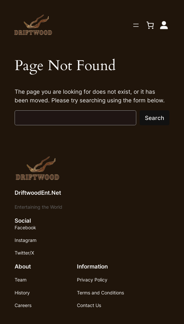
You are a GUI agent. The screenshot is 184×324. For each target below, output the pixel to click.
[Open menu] (136, 25)
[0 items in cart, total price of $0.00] (150, 25)
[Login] (164, 25)
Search (154, 118)
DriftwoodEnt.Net (38, 192)
